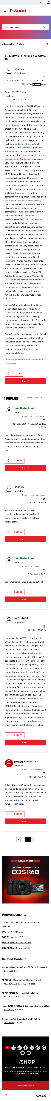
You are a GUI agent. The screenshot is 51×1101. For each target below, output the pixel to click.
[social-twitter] (32, 1047)
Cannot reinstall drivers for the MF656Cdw (21, 1019)
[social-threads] (37, 1047)
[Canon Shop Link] (25, 1061)
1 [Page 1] (22, 839)
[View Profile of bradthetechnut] (24, 408)
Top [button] (6, 1094)
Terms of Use (8, 1067)
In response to (34, 416)
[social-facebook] (25, 1047)
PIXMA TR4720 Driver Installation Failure (20, 993)
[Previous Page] (18, 839)
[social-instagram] (13, 1047)
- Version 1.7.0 (16, 948)
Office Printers (9, 1010)
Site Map (35, 1067)
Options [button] (47, 44)
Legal (29, 1067)
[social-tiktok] (19, 1047)
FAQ (40, 2)
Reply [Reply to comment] (25, 467)
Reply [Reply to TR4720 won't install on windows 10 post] (25, 380)
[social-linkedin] (22, 1053)
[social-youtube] (7, 1047)
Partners (42, 1067)
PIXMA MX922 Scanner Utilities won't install (21, 980)
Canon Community (18, 11)
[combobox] (25, 27)
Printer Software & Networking (15, 984)
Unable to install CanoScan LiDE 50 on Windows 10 (24, 967)
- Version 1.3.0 (12, 937)
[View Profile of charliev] (19, 69)
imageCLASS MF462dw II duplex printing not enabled (25, 1006)
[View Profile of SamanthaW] (30, 761)
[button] (8, 373)
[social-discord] (29, 1053)
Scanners (7, 971)
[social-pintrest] (44, 1047)
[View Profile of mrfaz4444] (21, 618)
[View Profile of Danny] (43, 84)
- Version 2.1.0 (12, 931)
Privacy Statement (19, 1067)
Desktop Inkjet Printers (14, 44)
